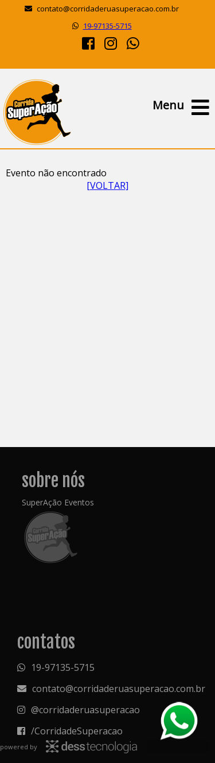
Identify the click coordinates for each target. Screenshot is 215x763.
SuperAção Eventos (58, 502)
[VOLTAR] (107, 185)
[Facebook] (88, 43)
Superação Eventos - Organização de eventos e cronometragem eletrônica (37, 111)
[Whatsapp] (133, 43)
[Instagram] (110, 43)
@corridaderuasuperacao (85, 709)
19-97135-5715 (107, 26)
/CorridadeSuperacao (77, 731)
